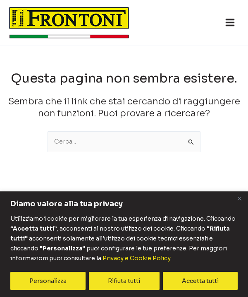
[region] (124, 244)
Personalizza (48, 281)
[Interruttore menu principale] (230, 22)
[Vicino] (239, 199)
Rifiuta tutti (124, 281)
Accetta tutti (200, 281)
